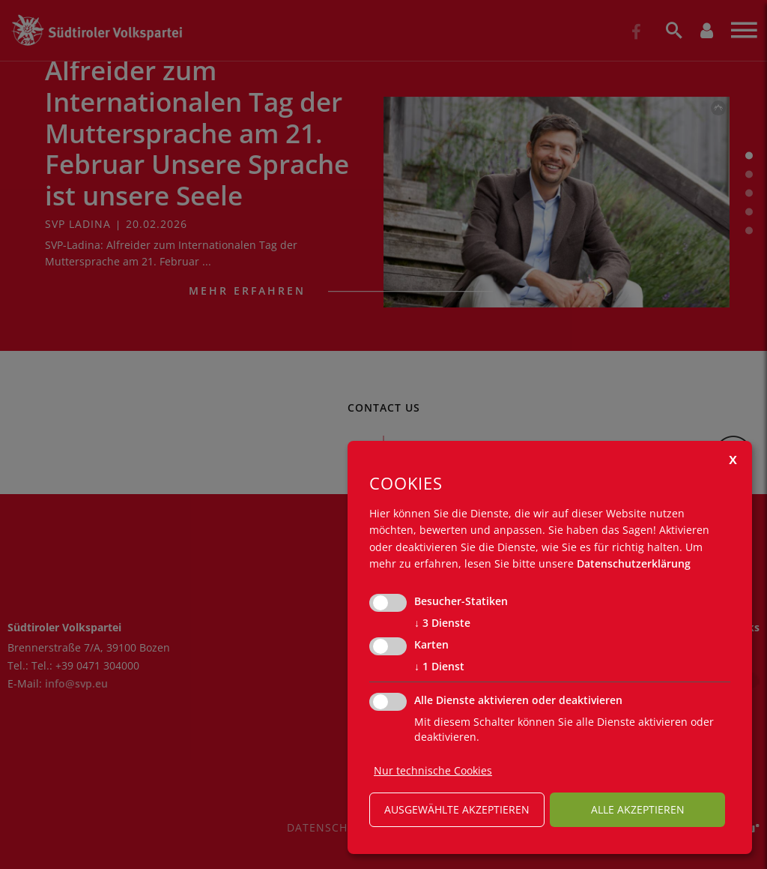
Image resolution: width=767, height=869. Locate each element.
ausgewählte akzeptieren (457, 809)
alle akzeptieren (638, 809)
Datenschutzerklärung (634, 563)
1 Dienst (439, 666)
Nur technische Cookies (433, 770)
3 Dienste (442, 623)
